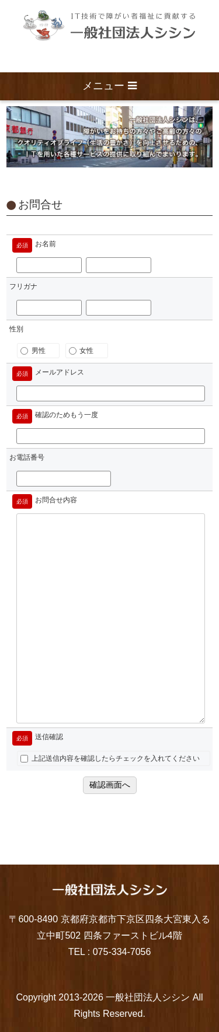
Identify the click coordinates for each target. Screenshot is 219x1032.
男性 (32, 351)
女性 (81, 351)
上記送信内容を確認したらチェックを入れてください (109, 758)
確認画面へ (109, 784)
